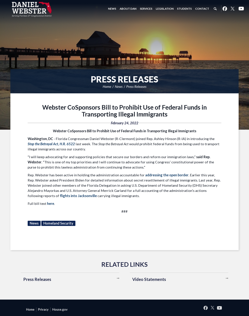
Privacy (43, 309)
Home (107, 86)
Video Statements (149, 279)
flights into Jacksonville (78, 196)
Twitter (232, 8)
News (119, 86)
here (50, 203)
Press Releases (136, 86)
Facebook (224, 8)
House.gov (60, 309)
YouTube (241, 8)
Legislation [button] (165, 8)
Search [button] (215, 8)
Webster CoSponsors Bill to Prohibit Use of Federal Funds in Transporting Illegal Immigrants (124, 110)
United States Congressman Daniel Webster (32, 9)
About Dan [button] (128, 8)
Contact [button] (202, 8)
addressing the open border (166, 175)
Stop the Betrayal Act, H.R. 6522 (51, 144)
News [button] (112, 8)
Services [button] (146, 8)
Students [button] (184, 8)
